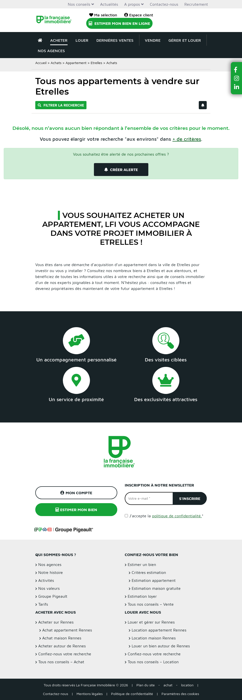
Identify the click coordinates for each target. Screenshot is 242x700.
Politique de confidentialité (132, 694)
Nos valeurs (49, 588)
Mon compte (76, 492)
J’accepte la (166, 516)
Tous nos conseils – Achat (61, 662)
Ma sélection (103, 15)
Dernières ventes (114, 40)
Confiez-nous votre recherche (64, 654)
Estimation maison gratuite (156, 588)
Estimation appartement (154, 580)
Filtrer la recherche (61, 105)
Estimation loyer (142, 596)
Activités (46, 580)
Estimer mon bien (76, 509)
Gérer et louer (184, 40)
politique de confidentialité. (177, 516)
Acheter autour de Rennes (62, 646)
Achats (56, 63)
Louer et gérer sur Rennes (151, 622)
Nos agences (51, 50)
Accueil (40, 63)
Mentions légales (90, 694)
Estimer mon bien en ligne (119, 23)
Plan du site (145, 685)
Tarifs (43, 604)
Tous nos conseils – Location (153, 662)
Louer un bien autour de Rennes (161, 646)
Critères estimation (149, 572)
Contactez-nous (164, 4)
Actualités (109, 4)
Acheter (59, 40)
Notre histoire (50, 572)
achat (167, 685)
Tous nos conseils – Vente (151, 604)
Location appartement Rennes (159, 630)
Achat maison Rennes (61, 638)
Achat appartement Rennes (67, 630)
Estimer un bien (142, 564)
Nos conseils (79, 4)
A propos (132, 4)
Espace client (138, 15)
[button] (237, 69)
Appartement (76, 63)
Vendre (153, 40)
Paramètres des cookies (180, 694)
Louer (82, 40)
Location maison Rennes (154, 638)
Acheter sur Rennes (56, 622)
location (187, 685)
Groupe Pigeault (52, 596)
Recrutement (196, 4)
